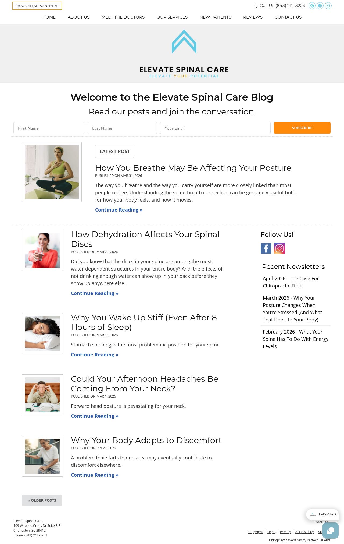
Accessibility (304, 531)
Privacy (285, 531)
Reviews (253, 17)
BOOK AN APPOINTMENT (38, 6)
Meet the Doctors (123, 17)
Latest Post (114, 151)
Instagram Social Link (279, 248)
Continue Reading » (119, 209)
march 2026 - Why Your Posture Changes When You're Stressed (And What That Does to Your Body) (292, 308)
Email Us (321, 522)
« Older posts (42, 500)
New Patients (215, 17)
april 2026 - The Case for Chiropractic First (291, 282)
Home (49, 17)
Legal (271, 531)
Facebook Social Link (266, 248)
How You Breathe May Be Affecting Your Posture (193, 168)
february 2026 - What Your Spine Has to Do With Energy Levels (295, 338)
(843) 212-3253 (290, 5)
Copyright (255, 531)
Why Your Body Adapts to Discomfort (146, 441)
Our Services (172, 17)
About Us (78, 17)
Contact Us (288, 17)
